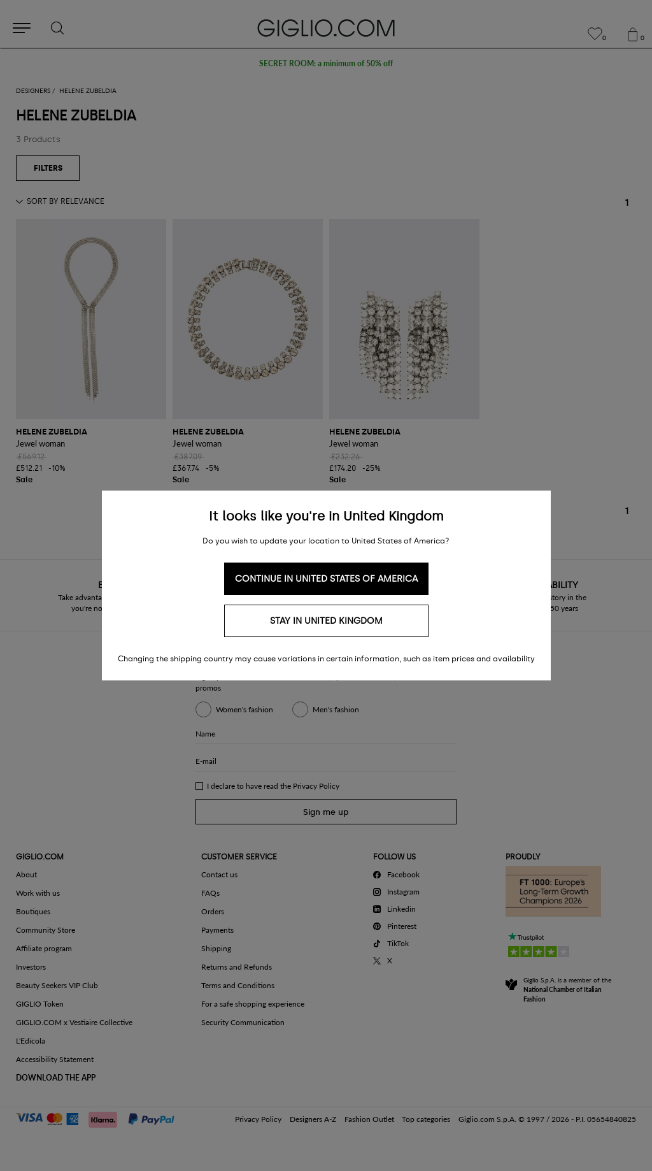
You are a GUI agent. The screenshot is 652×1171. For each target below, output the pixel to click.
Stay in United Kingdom (326, 620)
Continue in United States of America (326, 578)
